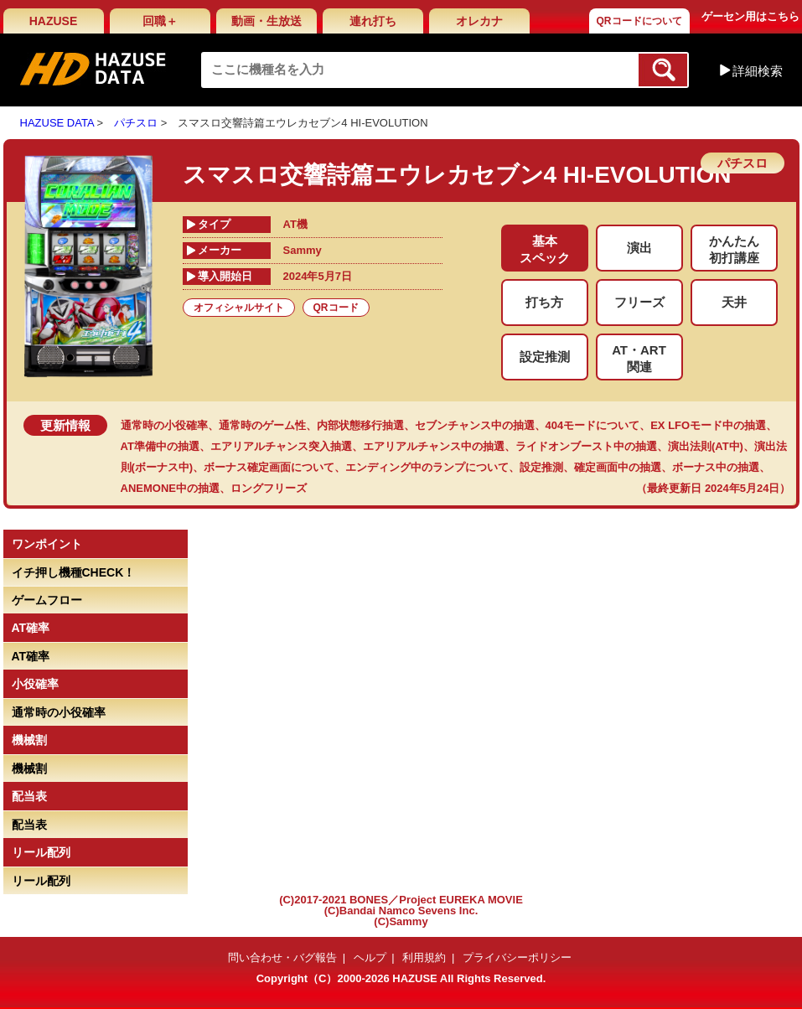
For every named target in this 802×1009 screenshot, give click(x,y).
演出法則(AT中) (705, 446)
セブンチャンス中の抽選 (475, 425)
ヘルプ (370, 957)
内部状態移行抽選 (360, 425)
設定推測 (541, 467)
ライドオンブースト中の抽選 (586, 446)
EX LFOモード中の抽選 (708, 425)
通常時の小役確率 (164, 425)
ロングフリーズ (268, 488)
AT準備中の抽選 (160, 446)
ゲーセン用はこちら (750, 16)
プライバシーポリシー (517, 957)
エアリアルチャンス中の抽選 (433, 446)
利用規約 (424, 957)
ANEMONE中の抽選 (170, 488)
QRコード (336, 307)
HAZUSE (53, 21)
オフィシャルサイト (239, 307)
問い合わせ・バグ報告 (282, 957)
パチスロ (136, 122)
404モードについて (593, 425)
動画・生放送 (266, 21)
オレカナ (479, 21)
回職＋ (160, 21)
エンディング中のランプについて (427, 467)
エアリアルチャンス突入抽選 (281, 446)
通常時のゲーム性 (262, 425)
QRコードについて (639, 21)
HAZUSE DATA (57, 122)
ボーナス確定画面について (269, 467)
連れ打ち (372, 21)
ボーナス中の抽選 (715, 467)
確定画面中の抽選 (617, 467)
